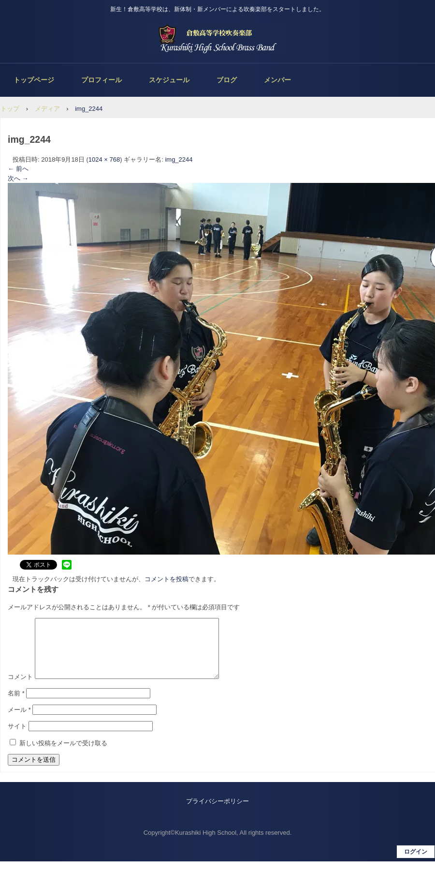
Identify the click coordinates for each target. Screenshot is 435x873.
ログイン (415, 863)
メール (19, 721)
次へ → (18, 178)
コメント (20, 688)
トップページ (34, 80)
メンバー (277, 80)
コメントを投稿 (166, 579)
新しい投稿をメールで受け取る (63, 754)
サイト (17, 737)
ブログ (227, 80)
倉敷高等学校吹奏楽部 (217, 38)
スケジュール (169, 80)
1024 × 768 (104, 159)
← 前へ (18, 168)
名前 (16, 704)
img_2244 (178, 159)
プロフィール (101, 80)
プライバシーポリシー (217, 812)
